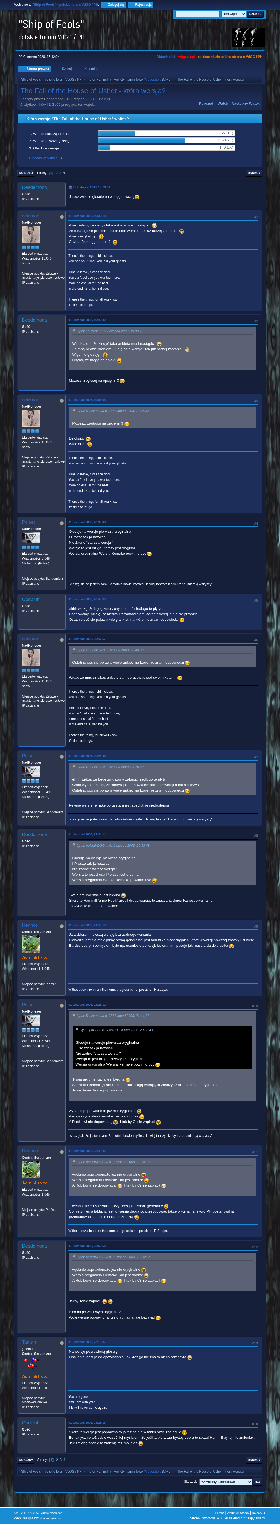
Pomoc (219, 1512)
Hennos (30, 925)
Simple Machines (51, 1512)
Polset (28, 522)
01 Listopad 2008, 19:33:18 (87, 215)
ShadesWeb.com (51, 1518)
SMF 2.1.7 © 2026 (26, 1512)
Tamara (29, 1342)
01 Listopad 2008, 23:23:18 (87, 1422)
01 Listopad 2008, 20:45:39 (87, 599)
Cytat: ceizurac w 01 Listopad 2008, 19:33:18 (109, 331)
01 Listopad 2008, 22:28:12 (87, 1004)
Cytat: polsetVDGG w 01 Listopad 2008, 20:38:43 (113, 846)
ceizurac (30, 216)
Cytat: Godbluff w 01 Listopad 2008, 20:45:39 (110, 650)
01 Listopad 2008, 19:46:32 (87, 320)
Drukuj (254, 173)
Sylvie (166, 79)
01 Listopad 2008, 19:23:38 (91, 187)
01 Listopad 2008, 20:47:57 (87, 638)
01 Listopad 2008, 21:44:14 (87, 834)
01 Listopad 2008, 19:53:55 (87, 399)
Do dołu (26, 173)
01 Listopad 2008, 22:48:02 (87, 1150)
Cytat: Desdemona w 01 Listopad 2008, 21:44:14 (112, 1016)
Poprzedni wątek (213, 103)
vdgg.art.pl (186, 57)
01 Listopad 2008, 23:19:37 (87, 1342)
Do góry (26, 1459)
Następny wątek (246, 103)
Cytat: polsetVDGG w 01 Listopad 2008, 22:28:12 (113, 1162)
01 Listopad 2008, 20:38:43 (87, 522)
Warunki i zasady (238, 1512)
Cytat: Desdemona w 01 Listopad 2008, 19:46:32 (112, 411)
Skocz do (190, 1482)
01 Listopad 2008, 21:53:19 (87, 925)
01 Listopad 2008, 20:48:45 (87, 755)
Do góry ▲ (259, 1512)
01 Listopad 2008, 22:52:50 (87, 1246)
